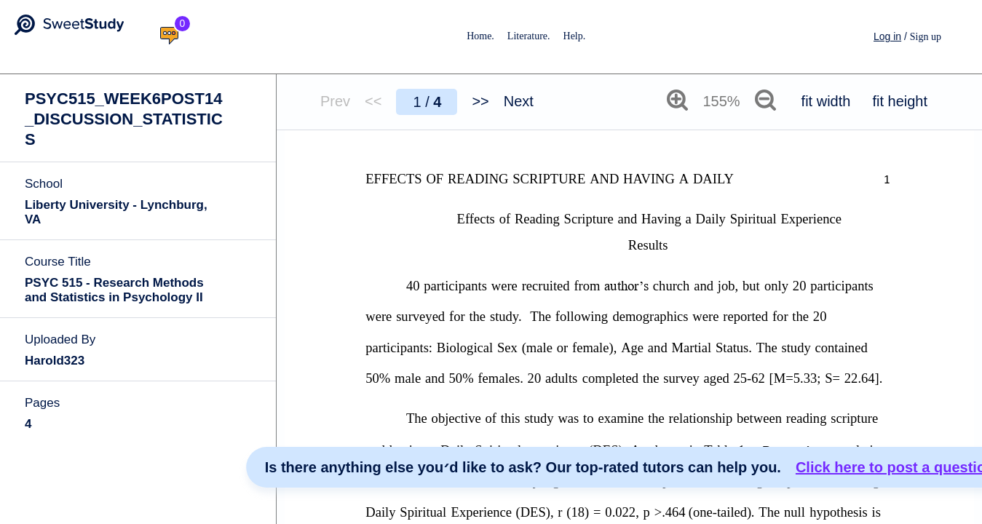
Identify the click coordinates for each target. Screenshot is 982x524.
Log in (887, 36)
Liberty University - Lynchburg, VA (116, 212)
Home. (480, 36)
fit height (899, 101)
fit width (826, 101)
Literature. (528, 36)
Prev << (350, 101)
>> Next (502, 101)
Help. (574, 36)
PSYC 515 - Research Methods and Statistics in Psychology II (114, 290)
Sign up (925, 36)
